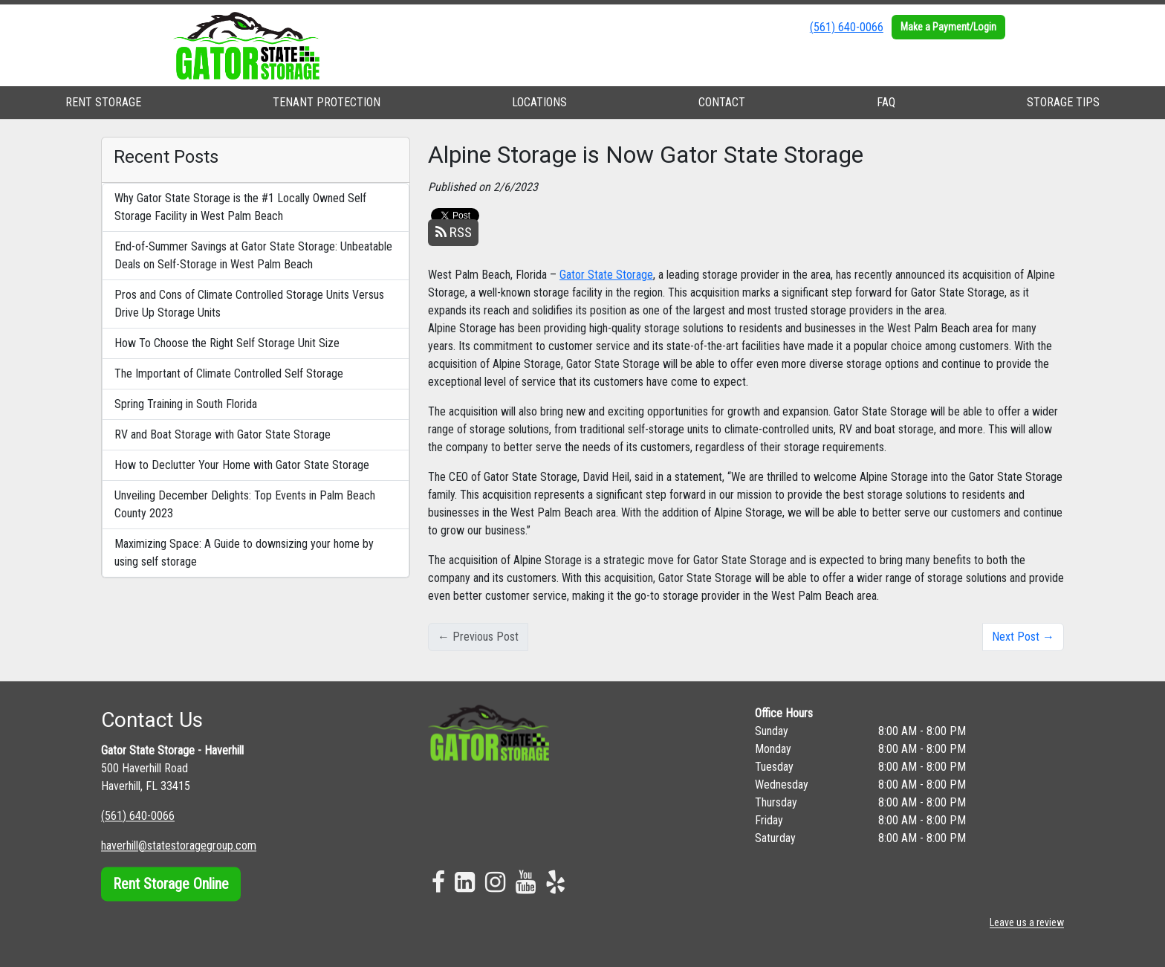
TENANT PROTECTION (326, 102)
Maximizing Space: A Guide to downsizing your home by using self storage (244, 553)
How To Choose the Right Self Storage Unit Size (227, 343)
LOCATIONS (539, 102)
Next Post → (1023, 637)
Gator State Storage (606, 275)
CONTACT (721, 102)
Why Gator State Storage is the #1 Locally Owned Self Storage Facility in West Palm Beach (240, 207)
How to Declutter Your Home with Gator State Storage (241, 465)
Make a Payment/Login (948, 27)
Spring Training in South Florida (185, 404)
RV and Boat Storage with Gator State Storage (222, 434)
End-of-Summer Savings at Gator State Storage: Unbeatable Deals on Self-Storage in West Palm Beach (253, 255)
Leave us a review (1027, 922)
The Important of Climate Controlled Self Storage (228, 373)
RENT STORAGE (103, 102)
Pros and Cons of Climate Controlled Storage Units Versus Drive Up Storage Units (249, 304)
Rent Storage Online (171, 884)
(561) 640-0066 (846, 27)
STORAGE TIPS (1063, 102)
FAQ (886, 102)
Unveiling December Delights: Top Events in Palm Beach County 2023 (244, 504)
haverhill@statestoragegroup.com (178, 845)
